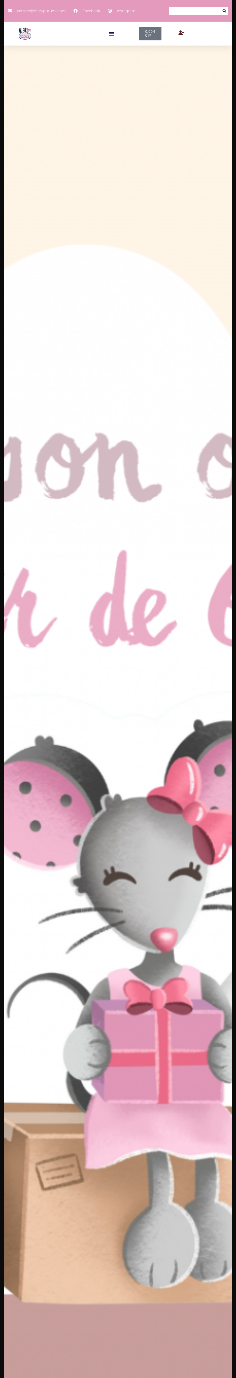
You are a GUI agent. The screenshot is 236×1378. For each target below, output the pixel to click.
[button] (224, 11)
